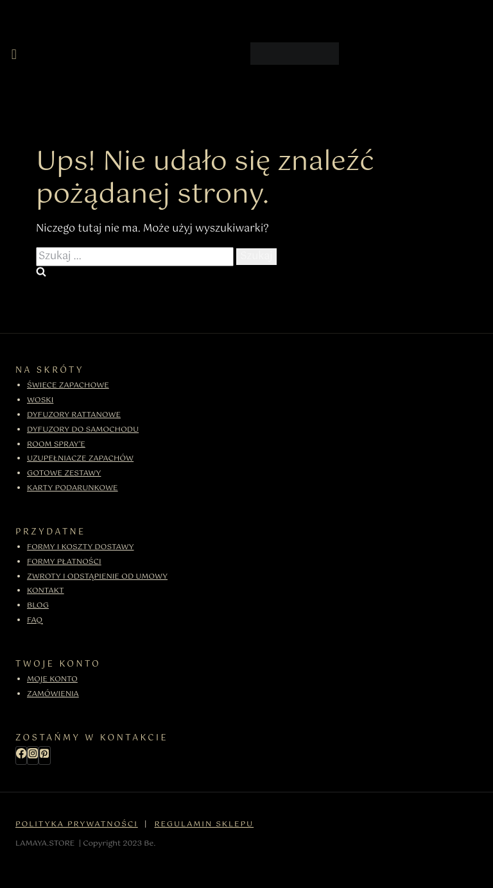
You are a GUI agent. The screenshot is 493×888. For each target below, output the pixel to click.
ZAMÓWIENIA (53, 694)
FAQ (34, 620)
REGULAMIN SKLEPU (204, 824)
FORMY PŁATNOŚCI (64, 562)
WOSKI (40, 400)
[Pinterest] (44, 755)
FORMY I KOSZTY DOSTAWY (80, 547)
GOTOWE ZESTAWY (64, 473)
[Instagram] (33, 755)
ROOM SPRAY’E (56, 444)
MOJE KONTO (52, 679)
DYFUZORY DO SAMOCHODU (83, 429)
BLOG (38, 605)
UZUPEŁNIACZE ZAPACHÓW (80, 458)
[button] (13, 54)
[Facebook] (21, 755)
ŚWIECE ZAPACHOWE (68, 385)
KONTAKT (45, 591)
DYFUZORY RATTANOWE (74, 415)
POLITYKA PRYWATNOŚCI (76, 824)
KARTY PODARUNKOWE (72, 488)
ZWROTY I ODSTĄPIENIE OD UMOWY (97, 576)
